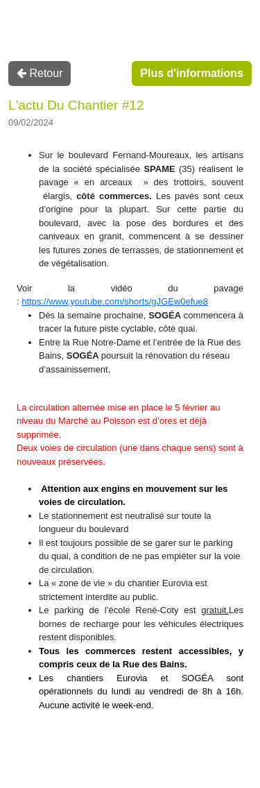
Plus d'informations (191, 73)
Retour (39, 73)
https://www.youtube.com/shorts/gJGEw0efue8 (114, 301)
